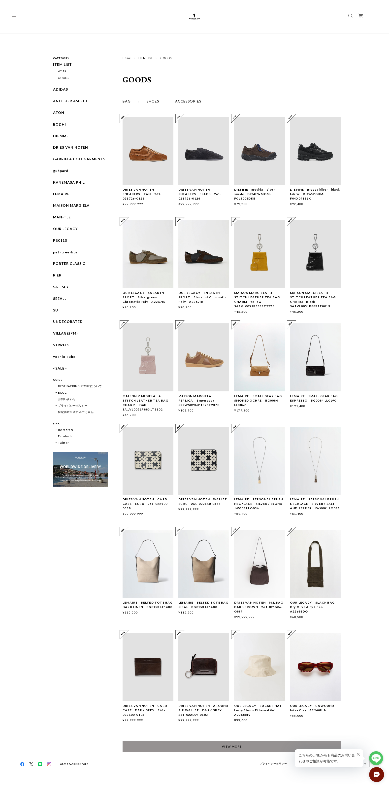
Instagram (65, 429)
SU (55, 310)
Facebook (65, 436)
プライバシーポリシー (73, 405)
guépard (60, 171)
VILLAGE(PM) (65, 333)
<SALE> (60, 368)
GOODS (63, 77)
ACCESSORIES (188, 101)
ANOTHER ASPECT (70, 101)
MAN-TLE (62, 217)
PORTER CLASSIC (69, 264)
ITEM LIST (145, 58)
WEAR (62, 71)
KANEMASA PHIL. (69, 182)
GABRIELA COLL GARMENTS (79, 159)
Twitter (63, 442)
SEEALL (59, 299)
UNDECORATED (68, 322)
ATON (58, 113)
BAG (127, 101)
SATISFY (61, 287)
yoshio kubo (64, 357)
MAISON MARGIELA (71, 205)
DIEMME (61, 136)
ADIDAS (60, 89)
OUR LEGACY (65, 229)
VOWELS (61, 345)
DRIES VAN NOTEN (70, 147)
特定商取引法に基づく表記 (76, 411)
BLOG (62, 392)
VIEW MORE (232, 746)
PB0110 (60, 240)
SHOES (153, 101)
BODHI (59, 124)
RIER (57, 275)
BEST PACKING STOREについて (80, 386)
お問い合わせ (67, 399)
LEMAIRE (61, 194)
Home (127, 58)
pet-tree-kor (65, 252)
